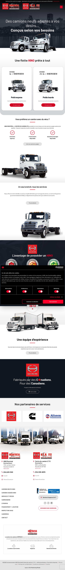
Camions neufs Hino (8, 489)
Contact (5, 517)
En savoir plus (16, 105)
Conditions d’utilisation (39, 564)
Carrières (5, 514)
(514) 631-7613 (8, 472)
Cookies (48, 564)
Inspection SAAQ (7, 510)
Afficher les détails (55, 297)
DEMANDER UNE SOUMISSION (48, 508)
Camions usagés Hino (9, 493)
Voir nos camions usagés (32, 144)
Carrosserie (6, 500)
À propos (5, 503)
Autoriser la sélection (32, 301)
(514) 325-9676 (40, 472)
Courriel (5, 475)
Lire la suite (56, 1)
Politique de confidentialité (25, 564)
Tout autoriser (53, 301)
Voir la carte (6, 468)
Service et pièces (8, 496)
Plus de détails (32, 203)
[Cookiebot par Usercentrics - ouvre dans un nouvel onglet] (56, 267)
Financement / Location (10, 507)
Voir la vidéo (32, 392)
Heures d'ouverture (8, 479)
